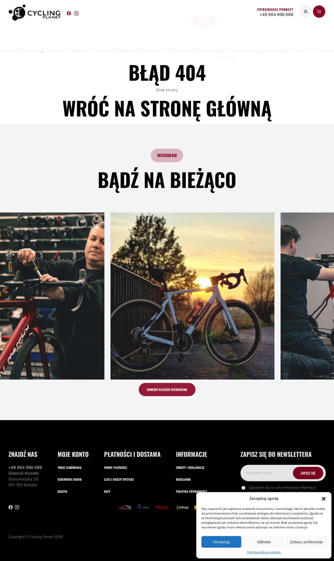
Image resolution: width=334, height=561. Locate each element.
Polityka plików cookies (264, 552)
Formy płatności (115, 488)
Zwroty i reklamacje (190, 488)
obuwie (118, 33)
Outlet (196, 33)
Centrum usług (285, 35)
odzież (142, 33)
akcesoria (169, 33)
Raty (107, 512)
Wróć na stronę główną (167, 108)
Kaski (94, 33)
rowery (45, 33)
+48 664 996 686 (25, 488)
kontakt (312, 33)
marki (20, 33)
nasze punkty (259, 35)
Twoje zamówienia (70, 488)
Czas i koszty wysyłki (119, 500)
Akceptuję (221, 542)
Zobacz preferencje (306, 542)
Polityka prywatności (191, 512)
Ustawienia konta (70, 500)
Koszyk (62, 512)
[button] (323, 498)
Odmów (264, 542)
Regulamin (183, 500)
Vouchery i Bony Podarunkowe (226, 37)
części (70, 33)
